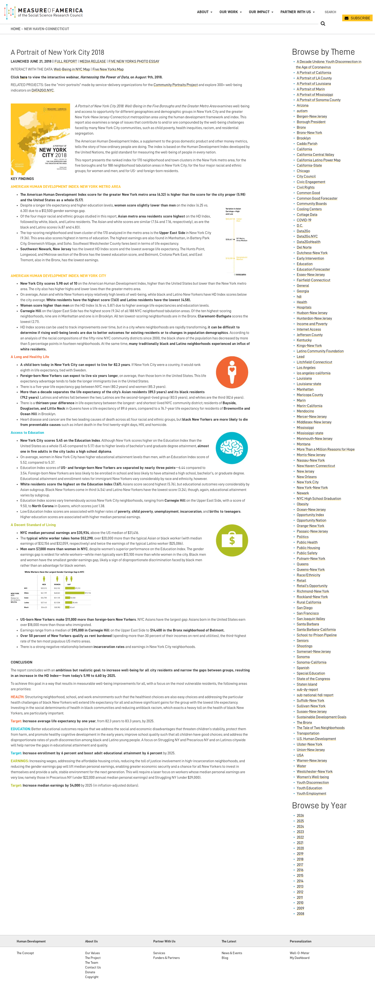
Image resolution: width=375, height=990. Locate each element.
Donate (90, 972)
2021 (300, 843)
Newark (303, 493)
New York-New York (312, 488)
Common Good (308, 193)
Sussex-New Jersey (312, 711)
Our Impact (259, 12)
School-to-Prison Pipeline (317, 635)
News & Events (232, 953)
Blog (225, 957)
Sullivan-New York (311, 706)
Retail (301, 580)
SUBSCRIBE (360, 18)
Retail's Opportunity (312, 586)
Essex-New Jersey (311, 275)
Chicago (303, 171)
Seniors (303, 640)
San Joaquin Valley (311, 619)
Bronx (301, 127)
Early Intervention (310, 258)
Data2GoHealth (308, 242)
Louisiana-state (309, 384)
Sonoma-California (311, 662)
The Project (93, 957)
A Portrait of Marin (311, 89)
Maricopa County (310, 395)
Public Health (307, 542)
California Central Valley (315, 155)
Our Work (229, 12)
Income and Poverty (312, 324)
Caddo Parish (307, 144)
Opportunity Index (310, 515)
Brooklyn (304, 138)
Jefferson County (310, 335)
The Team (91, 962)
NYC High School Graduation (319, 498)
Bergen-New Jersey (312, 116)
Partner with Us (296, 12)
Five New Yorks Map (108, 69)
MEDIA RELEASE (93, 61)
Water (301, 766)
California (304, 149)
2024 (300, 826)
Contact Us (93, 967)
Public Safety (307, 553)
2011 (300, 897)
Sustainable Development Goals (321, 717)
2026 (300, 815)
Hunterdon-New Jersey (314, 318)
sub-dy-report (307, 689)
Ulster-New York (309, 744)
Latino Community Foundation (320, 351)
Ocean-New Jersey (311, 509)
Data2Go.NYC (307, 236)
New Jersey (305, 471)
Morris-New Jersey (311, 455)
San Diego (305, 608)
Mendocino (305, 411)
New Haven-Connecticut (316, 466)
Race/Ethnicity (308, 575)
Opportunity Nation (311, 520)
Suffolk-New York (310, 700)
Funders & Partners (166, 957)
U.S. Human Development (316, 739)
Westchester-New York (315, 771)
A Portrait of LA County (314, 78)
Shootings (304, 646)
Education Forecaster (313, 269)
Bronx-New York (309, 133)
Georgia (303, 291)
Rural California (309, 602)
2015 (300, 875)
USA (300, 755)
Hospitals (304, 307)
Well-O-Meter (299, 953)
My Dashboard (299, 957)
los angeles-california (314, 373)
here (23, 77)
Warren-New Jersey (312, 760)
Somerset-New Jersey (314, 651)
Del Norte (304, 247)
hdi (299, 297)
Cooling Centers (309, 209)
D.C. (300, 226)
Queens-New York (311, 569)
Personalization (300, 941)
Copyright (92, 977)
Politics (303, 537)
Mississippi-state (310, 433)
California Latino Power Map (319, 160)
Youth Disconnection (313, 782)
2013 (300, 886)
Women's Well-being (313, 777)
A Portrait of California (314, 73)
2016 (300, 870)
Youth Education (309, 788)
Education (305, 264)
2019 (300, 854)
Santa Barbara (308, 624)
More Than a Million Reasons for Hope (326, 449)
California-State (309, 165)
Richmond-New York (313, 591)
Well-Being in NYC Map (72, 69)
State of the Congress (313, 679)
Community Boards (312, 204)
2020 (300, 848)
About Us (91, 941)
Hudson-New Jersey (312, 313)
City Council (306, 176)
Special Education (311, 673)
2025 (300, 821)
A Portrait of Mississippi (315, 95)
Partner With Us (164, 941)
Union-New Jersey (311, 750)
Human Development (31, 941)
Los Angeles (306, 368)
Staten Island (307, 684)
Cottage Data (307, 215)
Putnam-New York (311, 558)
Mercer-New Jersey (312, 417)
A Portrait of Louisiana (314, 84)
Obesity (303, 504)
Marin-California (309, 406)
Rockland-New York (312, 597)
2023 (300, 832)
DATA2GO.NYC (43, 90)
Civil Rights (305, 187)
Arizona (303, 105)
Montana (303, 444)
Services (159, 953)
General (303, 286)
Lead (300, 357)
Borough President (311, 122)
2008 (300, 914)
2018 (300, 859)
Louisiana (304, 378)
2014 (300, 881)
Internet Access (309, 329)
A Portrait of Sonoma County (319, 100)
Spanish (303, 668)
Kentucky (304, 340)
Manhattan (305, 389)
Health (302, 302)
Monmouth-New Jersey (314, 439)
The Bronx (304, 722)
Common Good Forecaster (317, 198)
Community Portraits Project (176, 85)
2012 (300, 892)
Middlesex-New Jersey (314, 422)
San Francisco (308, 613)
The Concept (25, 953)
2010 (300, 903)
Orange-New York (310, 526)
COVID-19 (304, 220)
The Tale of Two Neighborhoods (321, 728)
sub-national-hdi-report (315, 695)
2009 (300, 908)
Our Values (92, 953)
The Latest (229, 941)
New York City (308, 482)
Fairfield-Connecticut (313, 280)
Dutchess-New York (312, 253)
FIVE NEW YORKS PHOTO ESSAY (134, 61)
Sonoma (303, 657)
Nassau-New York (311, 460)
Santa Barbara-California (316, 629)
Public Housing (308, 548)
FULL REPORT (66, 61)
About (203, 12)
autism (302, 111)
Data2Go (303, 231)
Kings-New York (309, 346)
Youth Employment (311, 793)
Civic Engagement (311, 182)
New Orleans (307, 477)
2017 (300, 865)
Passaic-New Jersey (312, 531)
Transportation (308, 733)
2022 (300, 837)
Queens (303, 564)
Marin (301, 400)
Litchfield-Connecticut (314, 362)
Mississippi (305, 428)
